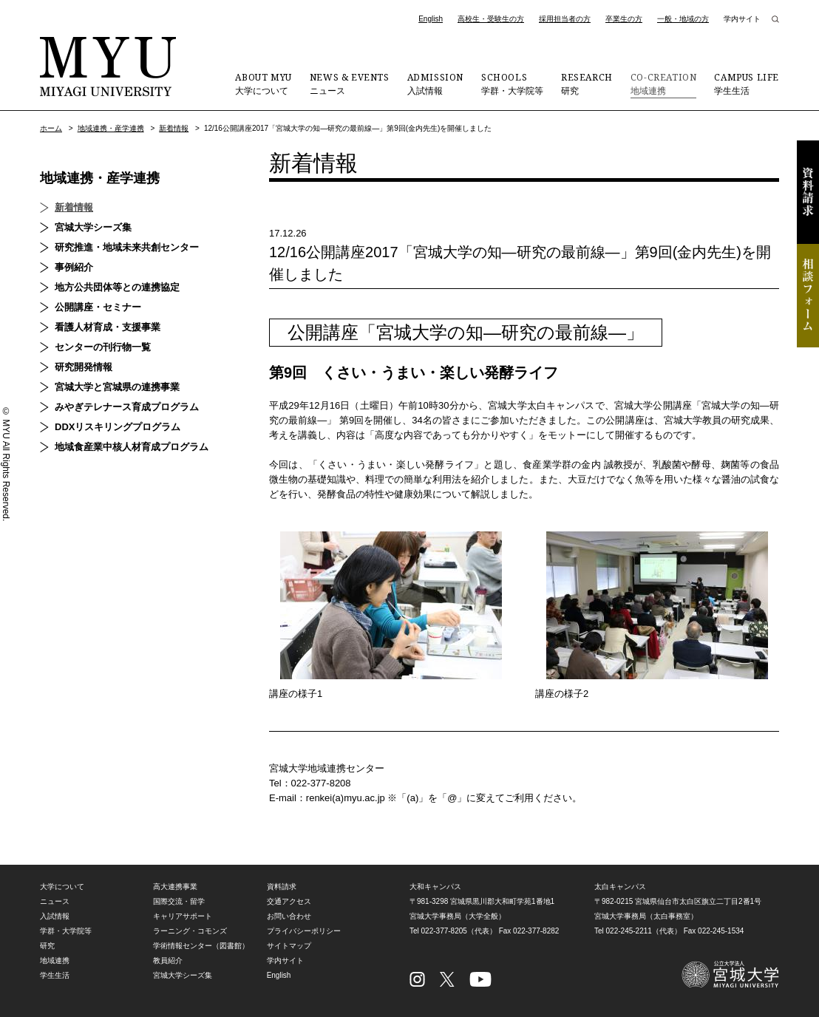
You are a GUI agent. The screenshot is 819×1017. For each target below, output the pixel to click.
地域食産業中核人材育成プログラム (131, 446)
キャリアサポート (182, 916)
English (430, 19)
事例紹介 (74, 267)
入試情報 (435, 83)
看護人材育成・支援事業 (107, 327)
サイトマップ (289, 946)
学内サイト (742, 19)
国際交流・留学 (179, 901)
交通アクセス (289, 901)
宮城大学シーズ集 (93, 227)
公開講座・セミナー (98, 307)
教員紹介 (168, 960)
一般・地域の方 (683, 19)
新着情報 (173, 128)
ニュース (350, 83)
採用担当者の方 (565, 19)
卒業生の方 (623, 19)
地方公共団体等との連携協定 (117, 287)
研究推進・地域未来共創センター (127, 247)
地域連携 (664, 83)
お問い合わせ (289, 916)
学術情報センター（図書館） (201, 946)
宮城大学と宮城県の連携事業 (117, 386)
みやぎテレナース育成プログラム (127, 406)
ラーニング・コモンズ (190, 931)
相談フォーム (808, 295)
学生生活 (746, 83)
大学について (263, 83)
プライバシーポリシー (304, 931)
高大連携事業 (175, 886)
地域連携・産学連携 (111, 128)
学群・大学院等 (512, 83)
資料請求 (808, 192)
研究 (587, 83)
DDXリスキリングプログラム (117, 426)
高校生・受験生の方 (491, 19)
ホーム (51, 128)
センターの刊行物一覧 (103, 347)
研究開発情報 (83, 367)
